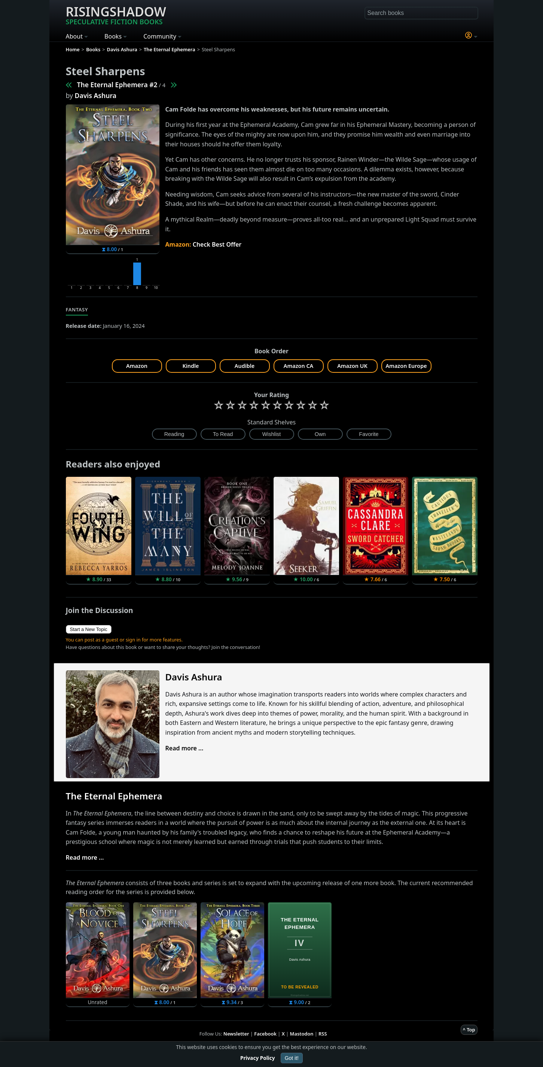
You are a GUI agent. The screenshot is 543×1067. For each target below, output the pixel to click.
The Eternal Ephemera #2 (117, 84)
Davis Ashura (96, 95)
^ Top (469, 1029)
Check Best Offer (217, 244)
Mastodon (302, 1033)
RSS (322, 1033)
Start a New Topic (88, 629)
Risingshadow (116, 14)
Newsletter (236, 1033)
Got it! (292, 1058)
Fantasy (77, 309)
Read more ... (184, 748)
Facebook (265, 1033)
